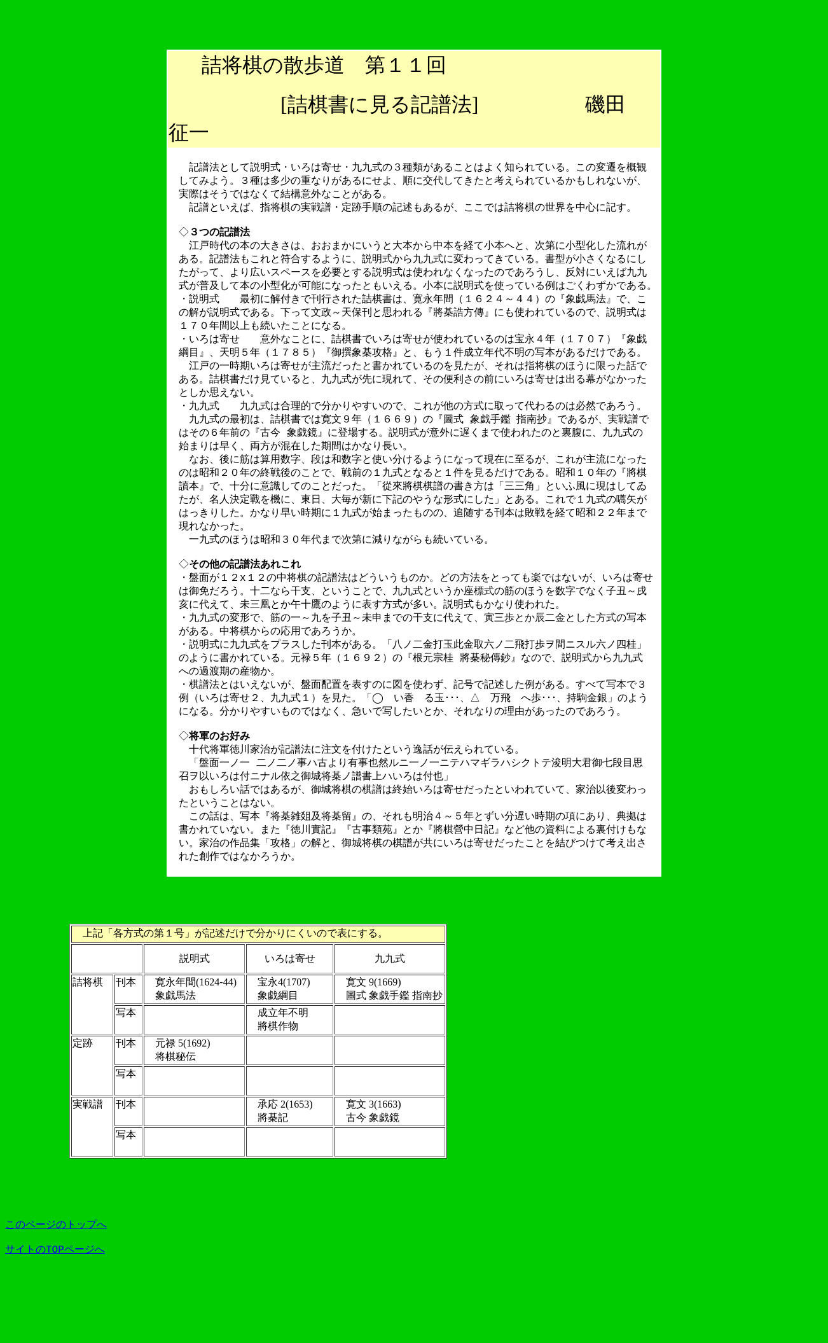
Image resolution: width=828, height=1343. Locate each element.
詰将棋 (232, 64)
